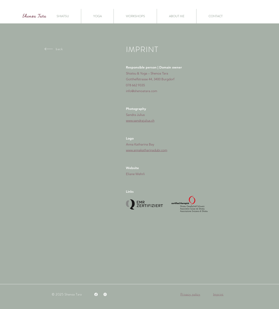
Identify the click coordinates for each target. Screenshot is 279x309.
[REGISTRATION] (140, 305)
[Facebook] (96, 294)
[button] (197, 305)
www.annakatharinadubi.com (146, 150)
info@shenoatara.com (141, 91)
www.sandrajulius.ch (140, 120)
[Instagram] (105, 294)
